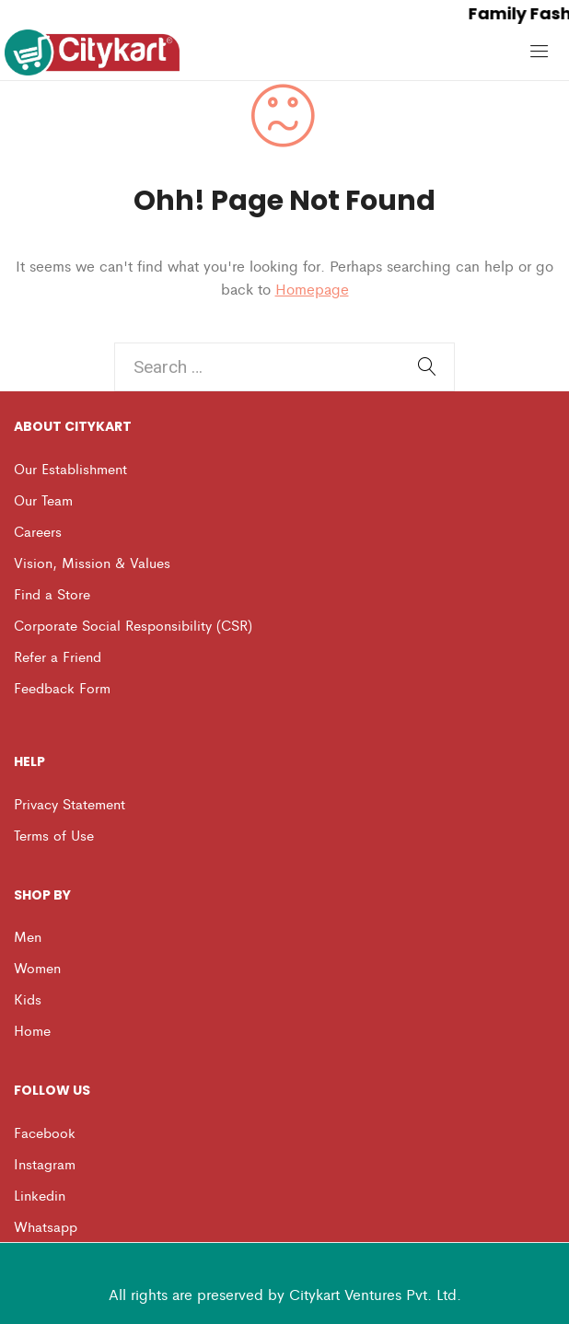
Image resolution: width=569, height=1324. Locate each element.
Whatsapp (45, 1226)
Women (37, 967)
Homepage (312, 288)
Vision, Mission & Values (92, 562)
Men (27, 936)
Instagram (44, 1163)
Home (32, 1029)
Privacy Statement (69, 803)
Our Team (43, 499)
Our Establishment (70, 468)
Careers (38, 530)
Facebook (44, 1132)
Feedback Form (62, 687)
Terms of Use (54, 834)
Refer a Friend (57, 656)
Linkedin (39, 1194)
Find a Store (52, 593)
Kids (27, 998)
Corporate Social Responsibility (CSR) (133, 624)
